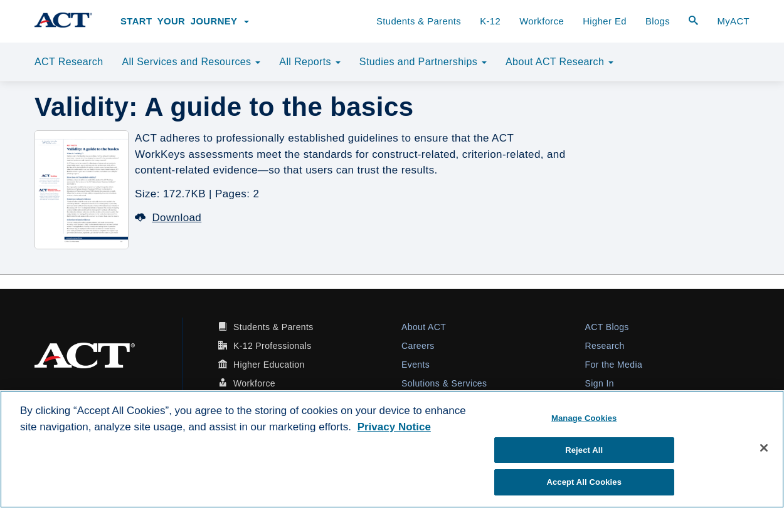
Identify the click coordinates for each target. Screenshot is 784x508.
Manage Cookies (584, 418)
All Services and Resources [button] (191, 61)
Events (415, 365)
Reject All (584, 450)
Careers (418, 346)
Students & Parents (418, 21)
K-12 (490, 21)
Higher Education (269, 365)
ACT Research (68, 61)
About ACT (423, 327)
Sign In (599, 383)
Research (605, 346)
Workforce (541, 21)
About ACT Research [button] (559, 61)
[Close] (764, 448)
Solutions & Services (444, 383)
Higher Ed (605, 21)
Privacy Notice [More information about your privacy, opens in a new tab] (394, 427)
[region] (392, 449)
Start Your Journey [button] (184, 21)
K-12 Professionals (272, 346)
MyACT (733, 21)
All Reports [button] (310, 61)
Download (168, 218)
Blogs (657, 21)
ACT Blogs (607, 327)
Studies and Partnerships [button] (423, 61)
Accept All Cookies (584, 482)
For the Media (614, 365)
